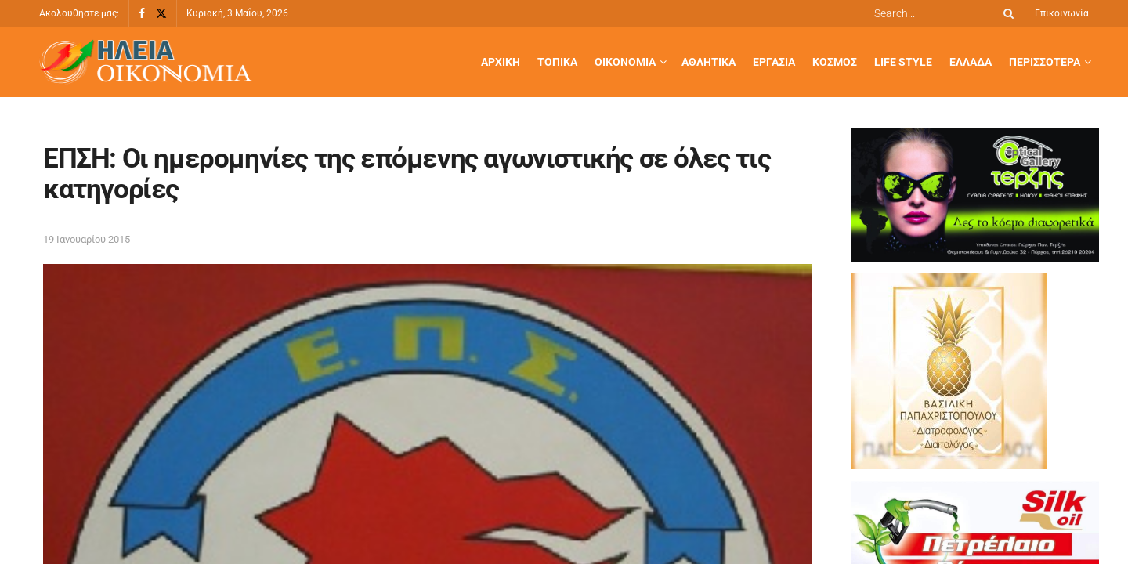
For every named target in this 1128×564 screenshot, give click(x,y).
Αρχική (500, 62)
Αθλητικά (709, 62)
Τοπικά (557, 62)
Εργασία (774, 62)
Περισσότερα (1044, 62)
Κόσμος (834, 62)
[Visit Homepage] (145, 62)
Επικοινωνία (1062, 13)
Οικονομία (625, 62)
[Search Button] (1006, 13)
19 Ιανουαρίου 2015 (86, 239)
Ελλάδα (970, 62)
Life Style (903, 62)
